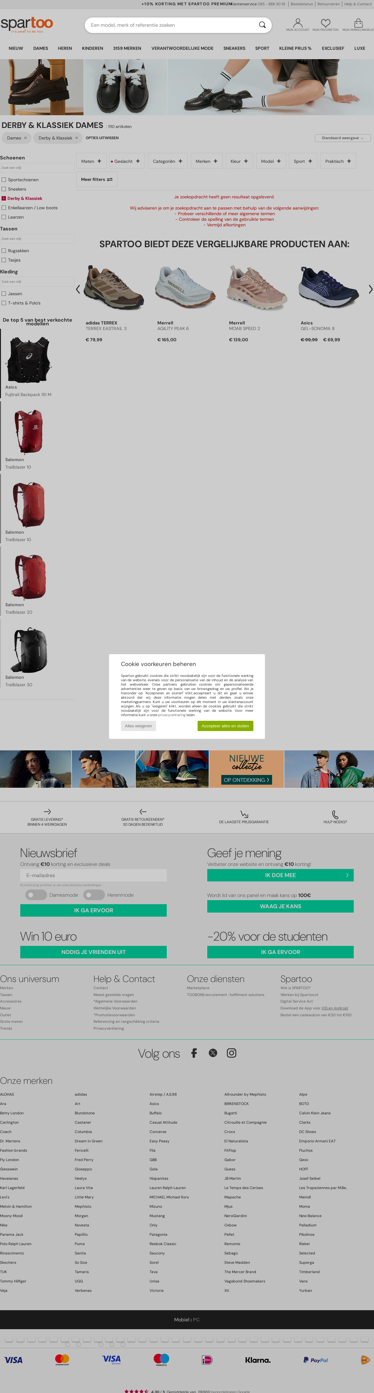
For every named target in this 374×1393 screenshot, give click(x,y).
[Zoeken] (262, 25)
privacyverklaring (171, 715)
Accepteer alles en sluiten (225, 726)
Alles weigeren (138, 726)
